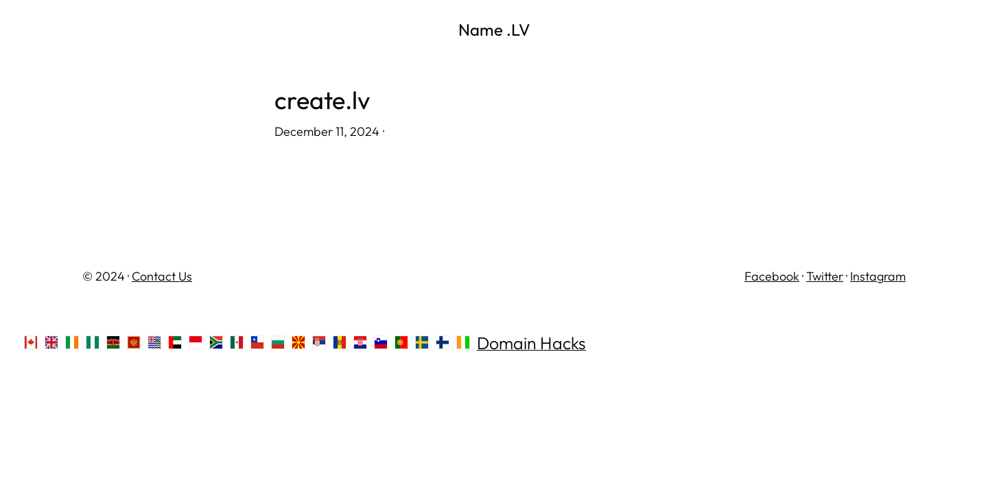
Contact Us (162, 276)
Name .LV (494, 29)
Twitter (824, 276)
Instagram (878, 276)
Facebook (771, 276)
